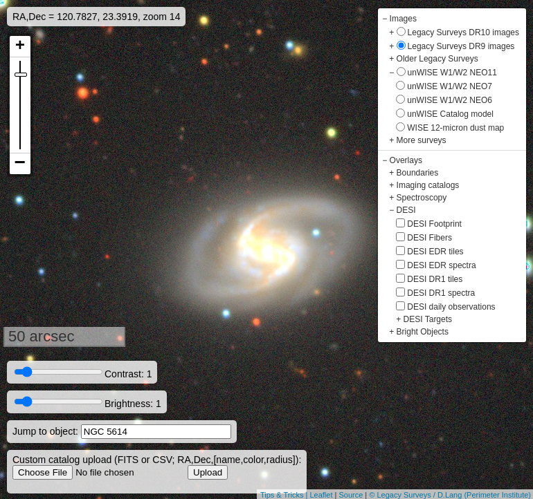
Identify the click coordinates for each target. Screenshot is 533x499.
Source (350, 495)
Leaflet (320, 495)
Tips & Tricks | (285, 495)
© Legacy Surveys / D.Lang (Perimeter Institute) (450, 495)
